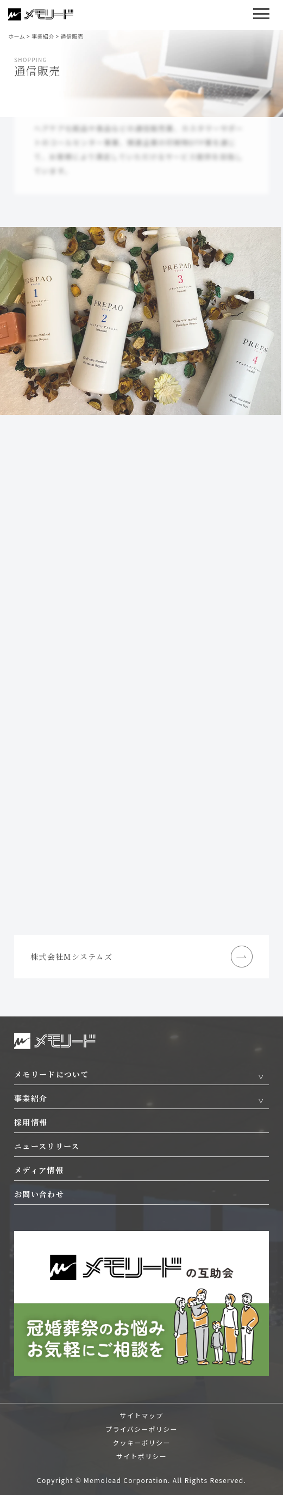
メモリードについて (51, 1074)
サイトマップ (141, 1415)
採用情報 (30, 1122)
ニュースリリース (46, 1146)
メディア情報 (39, 1170)
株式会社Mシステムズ (141, 956)
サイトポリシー (141, 1456)
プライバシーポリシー (141, 1428)
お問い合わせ (39, 1193)
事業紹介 (30, 1098)
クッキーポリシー (141, 1442)
